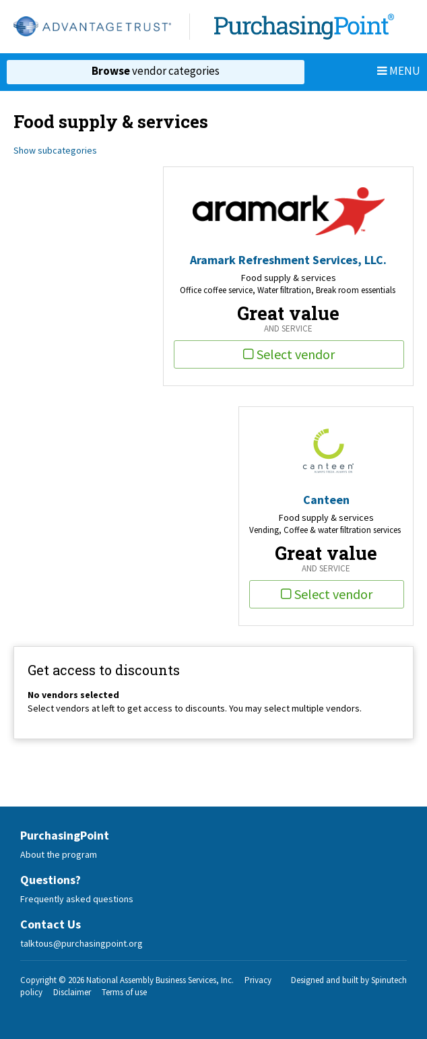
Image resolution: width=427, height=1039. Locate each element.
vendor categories (156, 70)
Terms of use (124, 992)
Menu (398, 70)
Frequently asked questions (76, 899)
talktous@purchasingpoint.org (81, 943)
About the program (58, 854)
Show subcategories (55, 150)
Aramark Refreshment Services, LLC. (288, 259)
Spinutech (389, 980)
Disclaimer (72, 992)
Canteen (326, 499)
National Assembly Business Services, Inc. (160, 980)
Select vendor (289, 354)
